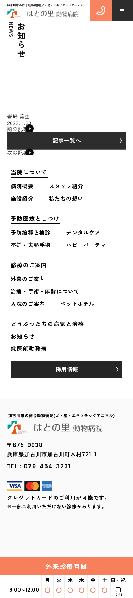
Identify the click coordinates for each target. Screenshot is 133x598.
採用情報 (66, 369)
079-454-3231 (47, 466)
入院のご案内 (28, 304)
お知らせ (23, 336)
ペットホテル (77, 304)
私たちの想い (66, 198)
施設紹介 (22, 198)
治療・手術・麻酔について (45, 291)
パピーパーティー (89, 245)
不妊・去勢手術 (31, 245)
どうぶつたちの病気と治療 (47, 323)
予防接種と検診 (31, 232)
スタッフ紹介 (66, 186)
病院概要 (22, 186)
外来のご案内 (28, 279)
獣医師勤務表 (29, 348)
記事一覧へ (66, 142)
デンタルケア (83, 232)
